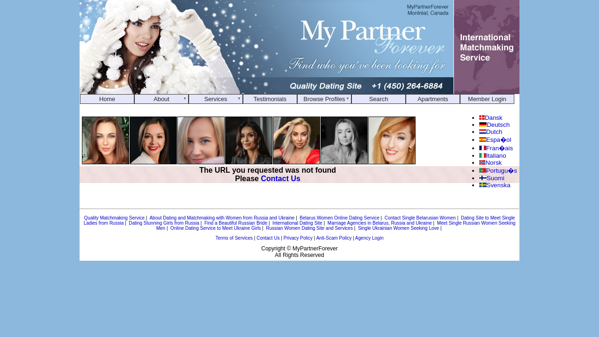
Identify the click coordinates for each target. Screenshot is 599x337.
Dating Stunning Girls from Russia (164, 223)
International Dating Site (297, 223)
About (161, 99)
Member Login (487, 99)
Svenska (495, 185)
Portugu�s (498, 170)
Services (215, 99)
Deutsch (494, 124)
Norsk (490, 162)
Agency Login (369, 238)
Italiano (492, 155)
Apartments (432, 99)
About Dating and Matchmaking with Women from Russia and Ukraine (221, 217)
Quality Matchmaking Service (114, 217)
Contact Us (280, 179)
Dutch (490, 131)
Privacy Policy (298, 238)
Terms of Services (234, 238)
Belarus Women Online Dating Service (339, 217)
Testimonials (270, 99)
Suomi (491, 178)
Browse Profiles (324, 99)
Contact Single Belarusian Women (420, 217)
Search (378, 99)
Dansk (491, 117)
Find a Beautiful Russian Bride (236, 223)
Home (107, 99)
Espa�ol (495, 139)
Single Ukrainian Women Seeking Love (398, 228)
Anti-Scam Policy (334, 238)
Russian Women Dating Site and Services (309, 228)
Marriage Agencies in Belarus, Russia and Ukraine (380, 223)
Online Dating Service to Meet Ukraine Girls (215, 228)
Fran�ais (496, 148)
